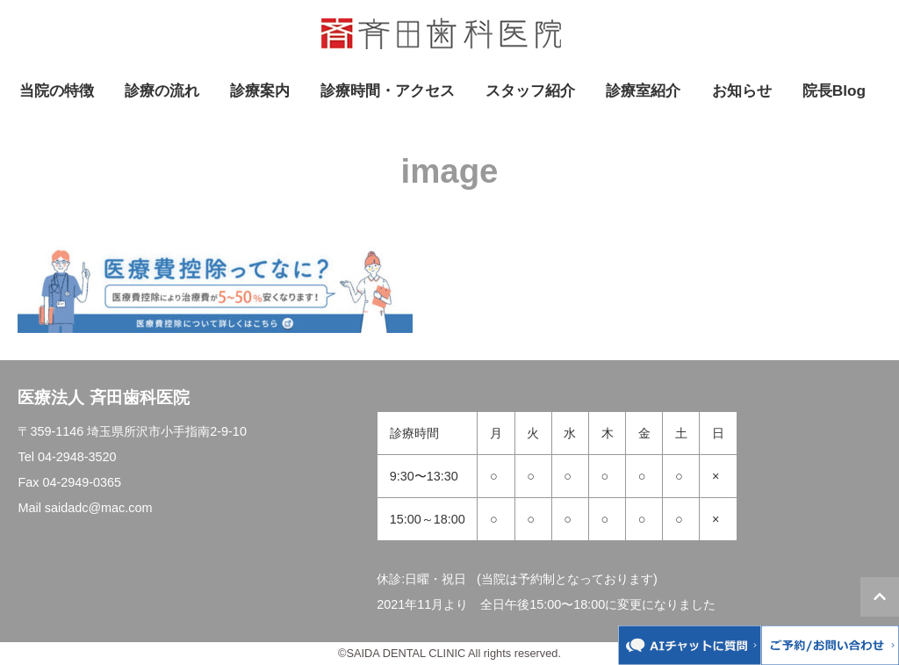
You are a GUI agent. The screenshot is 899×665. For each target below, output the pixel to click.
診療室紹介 (643, 90)
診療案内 (260, 90)
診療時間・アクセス (387, 90)
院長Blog (834, 90)
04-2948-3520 (77, 457)
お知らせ (742, 90)
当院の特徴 (56, 90)
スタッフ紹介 (530, 90)
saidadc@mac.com (99, 508)
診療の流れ (162, 90)
